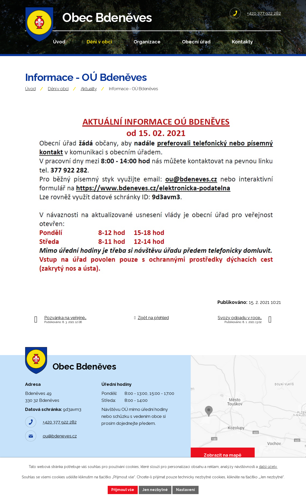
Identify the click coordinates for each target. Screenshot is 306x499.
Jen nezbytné (155, 490)
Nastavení (185, 490)
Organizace (147, 41)
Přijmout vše (122, 490)
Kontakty (242, 41)
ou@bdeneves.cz (60, 436)
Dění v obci (99, 41)
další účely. (268, 467)
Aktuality (89, 88)
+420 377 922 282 (60, 422)
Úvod (59, 41)
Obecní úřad (196, 41)
